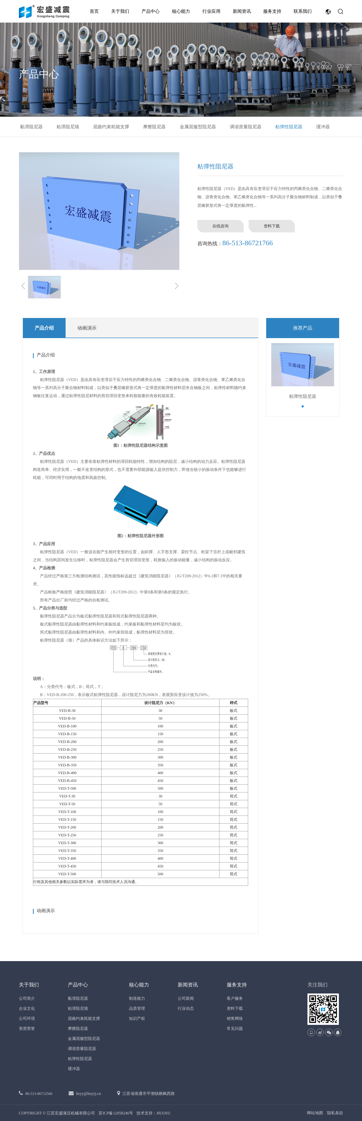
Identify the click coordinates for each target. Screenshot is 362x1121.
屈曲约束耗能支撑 (111, 126)
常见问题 (235, 1028)
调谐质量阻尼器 (245, 126)
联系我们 (303, 11)
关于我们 (120, 11)
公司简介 (27, 998)
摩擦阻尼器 (154, 126)
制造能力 (137, 998)
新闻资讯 (242, 11)
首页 (94, 11)
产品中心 (151, 11)
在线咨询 (220, 226)
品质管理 (137, 1008)
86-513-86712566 (39, 1094)
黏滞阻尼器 (31, 126)
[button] (303, 406)
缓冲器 (323, 126)
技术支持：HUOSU (153, 1113)
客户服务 (235, 998)
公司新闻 (186, 998)
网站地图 (315, 1113)
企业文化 (27, 1008)
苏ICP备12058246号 (116, 1113)
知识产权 (137, 1018)
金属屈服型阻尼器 (198, 126)
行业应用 (211, 11)
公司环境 (27, 1018)
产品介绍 (44, 328)
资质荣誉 (27, 1028)
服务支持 (272, 11)
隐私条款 (335, 1113)
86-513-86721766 (247, 243)
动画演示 (87, 328)
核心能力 (181, 11)
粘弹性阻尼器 (288, 126)
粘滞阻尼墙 (68, 126)
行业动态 (186, 1008)
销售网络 (235, 1018)
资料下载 (272, 226)
